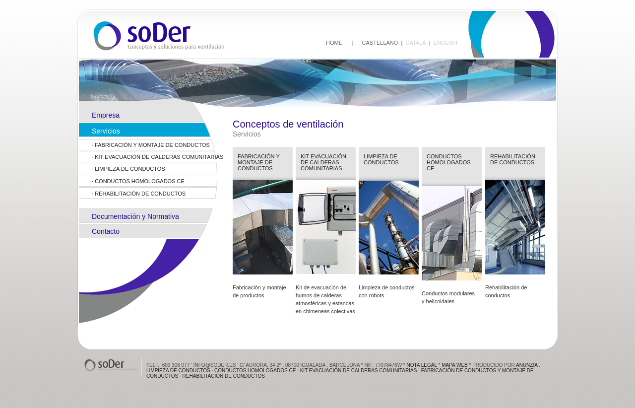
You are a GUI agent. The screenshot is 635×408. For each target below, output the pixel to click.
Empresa (106, 115)
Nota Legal (422, 365)
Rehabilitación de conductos (140, 194)
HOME (334, 43)
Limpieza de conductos (130, 169)
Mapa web (455, 365)
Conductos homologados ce (140, 181)
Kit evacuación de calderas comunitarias (159, 157)
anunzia (526, 365)
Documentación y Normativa (135, 216)
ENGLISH (445, 43)
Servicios (106, 131)
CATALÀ (415, 43)
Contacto (106, 231)
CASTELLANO (380, 43)
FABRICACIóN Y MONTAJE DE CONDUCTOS (259, 162)
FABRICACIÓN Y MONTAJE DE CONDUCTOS (152, 145)
